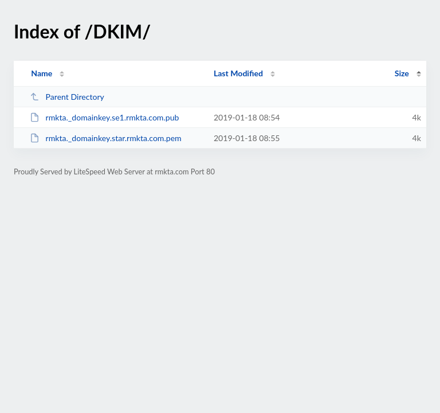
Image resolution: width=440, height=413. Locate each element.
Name (41, 73)
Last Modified (238, 73)
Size (402, 73)
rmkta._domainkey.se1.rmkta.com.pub (104, 117)
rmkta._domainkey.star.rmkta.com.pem (106, 138)
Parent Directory (67, 97)
